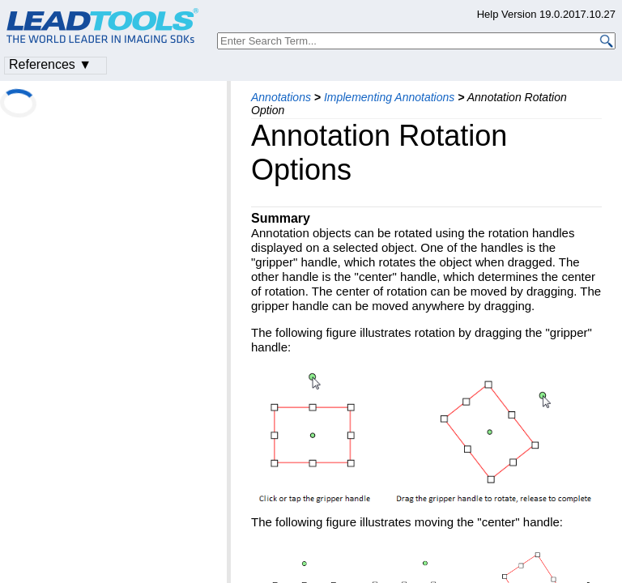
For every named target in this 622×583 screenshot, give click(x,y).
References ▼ (50, 64)
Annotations (281, 97)
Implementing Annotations (389, 97)
